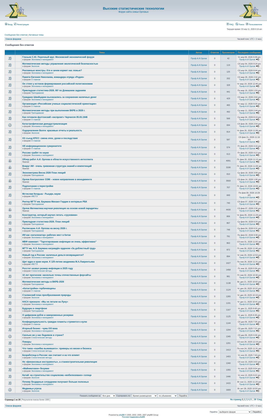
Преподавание (37, 93)
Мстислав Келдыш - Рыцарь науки (41, 194)
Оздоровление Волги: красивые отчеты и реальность (52, 130)
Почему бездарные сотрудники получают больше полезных (55, 382)
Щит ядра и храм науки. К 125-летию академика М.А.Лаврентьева (58, 261)
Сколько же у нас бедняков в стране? (43, 335)
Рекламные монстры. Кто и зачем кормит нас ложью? (52, 70)
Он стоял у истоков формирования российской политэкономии (57, 83)
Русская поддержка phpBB (133, 417)
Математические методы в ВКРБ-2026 (43, 281)
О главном (35, 80)
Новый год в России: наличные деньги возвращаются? (53, 255)
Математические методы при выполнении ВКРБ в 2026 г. (53, 110)
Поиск (240, 24)
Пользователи (254, 24)
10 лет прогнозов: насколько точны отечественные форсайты (56, 275)
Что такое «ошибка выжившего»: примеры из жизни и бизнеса (56, 348)
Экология (35, 66)
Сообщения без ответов (16, 35)
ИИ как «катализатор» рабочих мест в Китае (46, 235)
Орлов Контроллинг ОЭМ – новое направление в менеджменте (57, 179)
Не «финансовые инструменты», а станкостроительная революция (59, 362)
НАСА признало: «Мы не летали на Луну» (45, 301)
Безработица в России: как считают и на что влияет (51, 355)
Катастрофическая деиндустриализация (44, 124)
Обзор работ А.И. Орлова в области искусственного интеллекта (57, 159)
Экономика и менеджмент (42, 60)
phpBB (122, 415)
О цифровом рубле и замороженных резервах (47, 315)
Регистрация (21, 24)
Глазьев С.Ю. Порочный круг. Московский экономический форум (58, 57)
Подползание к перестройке (37, 186)
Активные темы (36, 35)
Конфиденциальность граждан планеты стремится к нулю (54, 321)
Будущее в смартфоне (34, 308)
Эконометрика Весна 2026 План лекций (43, 172)
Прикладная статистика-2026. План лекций (45, 221)
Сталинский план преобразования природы (46, 295)
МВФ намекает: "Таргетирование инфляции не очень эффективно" (59, 241)
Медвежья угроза (31, 388)
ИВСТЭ (34, 196)
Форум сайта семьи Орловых (133, 12)
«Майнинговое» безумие (35, 368)
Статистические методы (41, 271)
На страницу (236, 400)
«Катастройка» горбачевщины (39, 288)
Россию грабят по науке (35, 152)
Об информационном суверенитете (42, 146)
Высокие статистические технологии (133, 8)
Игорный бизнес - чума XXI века (39, 328)
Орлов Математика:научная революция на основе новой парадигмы (60, 208)
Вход (8, 24)
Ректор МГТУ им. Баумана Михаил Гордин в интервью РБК (54, 201)
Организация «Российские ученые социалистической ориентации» (59, 104)
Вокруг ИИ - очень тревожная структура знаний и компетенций (57, 166)
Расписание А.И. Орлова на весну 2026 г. (44, 228)
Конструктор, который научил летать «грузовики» (50, 215)
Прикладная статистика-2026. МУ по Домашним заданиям (54, 90)
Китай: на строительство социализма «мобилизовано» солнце (56, 375)
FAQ (230, 24)
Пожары (26, 342)
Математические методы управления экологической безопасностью (60, 63)
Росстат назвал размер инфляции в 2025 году (47, 268)
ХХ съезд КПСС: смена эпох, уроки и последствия (50, 138)
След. (259, 400)
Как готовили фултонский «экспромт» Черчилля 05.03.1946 (55, 117)
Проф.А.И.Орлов (199, 58)
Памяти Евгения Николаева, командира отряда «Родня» (53, 77)
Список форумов (13, 39)
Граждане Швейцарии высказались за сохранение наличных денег (59, 97)
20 (255, 400)
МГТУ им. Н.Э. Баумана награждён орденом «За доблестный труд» (59, 248)
